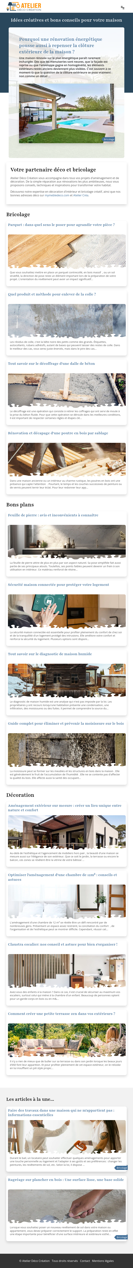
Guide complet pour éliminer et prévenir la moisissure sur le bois (66, 723)
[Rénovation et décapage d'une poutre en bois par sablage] (67, 460)
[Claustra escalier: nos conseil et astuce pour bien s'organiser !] (67, 971)
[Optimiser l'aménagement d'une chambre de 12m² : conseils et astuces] (67, 832)
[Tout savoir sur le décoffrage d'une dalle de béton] (67, 390)
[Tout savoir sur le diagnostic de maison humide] (67, 681)
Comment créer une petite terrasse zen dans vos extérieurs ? (61, 1013)
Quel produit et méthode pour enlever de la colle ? (52, 294)
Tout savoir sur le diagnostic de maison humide (50, 654)
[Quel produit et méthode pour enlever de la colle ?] (67, 251)
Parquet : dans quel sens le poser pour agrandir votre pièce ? (61, 224)
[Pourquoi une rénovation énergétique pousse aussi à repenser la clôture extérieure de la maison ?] (66, 113)
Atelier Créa (80, 195)
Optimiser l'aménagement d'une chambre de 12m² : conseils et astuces (62, 877)
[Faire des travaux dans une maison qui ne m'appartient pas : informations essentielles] (67, 1137)
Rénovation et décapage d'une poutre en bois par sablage (58, 433)
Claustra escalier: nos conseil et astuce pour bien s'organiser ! (62, 944)
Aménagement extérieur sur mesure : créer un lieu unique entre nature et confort (65, 808)
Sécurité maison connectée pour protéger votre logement (58, 584)
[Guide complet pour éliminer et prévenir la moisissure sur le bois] (67, 750)
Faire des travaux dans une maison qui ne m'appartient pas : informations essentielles (61, 1112)
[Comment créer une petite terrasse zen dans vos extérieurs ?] (67, 1040)
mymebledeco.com (57, 195)
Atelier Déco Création (36, 1261)
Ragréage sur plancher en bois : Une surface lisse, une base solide (66, 1179)
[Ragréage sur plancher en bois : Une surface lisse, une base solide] (67, 1206)
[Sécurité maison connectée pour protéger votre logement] (67, 542)
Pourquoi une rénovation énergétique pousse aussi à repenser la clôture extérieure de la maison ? (60, 45)
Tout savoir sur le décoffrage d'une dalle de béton (51, 363)
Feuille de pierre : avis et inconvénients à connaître (53, 515)
